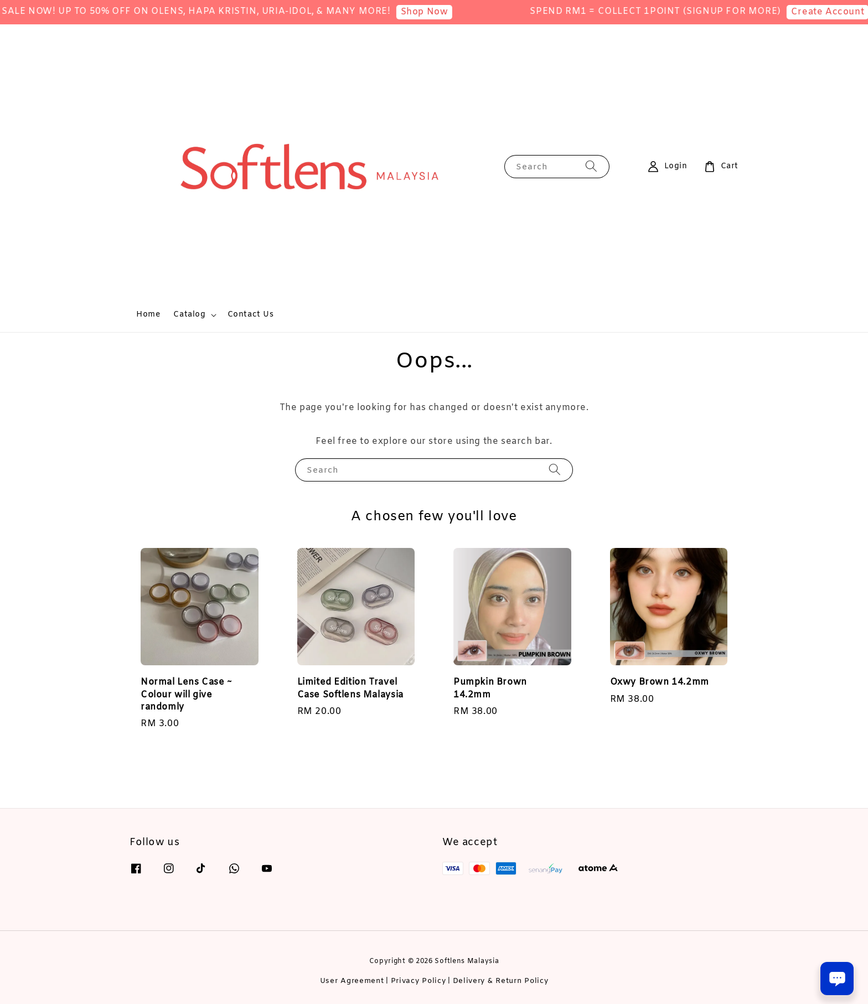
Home (148, 314)
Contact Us (251, 314)
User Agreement (352, 981)
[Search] (591, 166)
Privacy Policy (418, 981)
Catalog (189, 315)
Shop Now (440, 12)
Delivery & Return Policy (501, 981)
